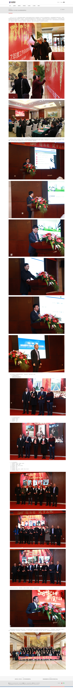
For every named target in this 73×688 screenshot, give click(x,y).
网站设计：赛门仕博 (43, 685)
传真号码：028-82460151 (38, 684)
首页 (10, 5)
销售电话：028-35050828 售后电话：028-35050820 (15, 684)
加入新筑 (34, 5)
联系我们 (58, 2)
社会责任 (29, 5)
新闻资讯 (19, 5)
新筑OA (39, 5)
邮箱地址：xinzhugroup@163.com (28, 684)
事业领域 (24, 5)
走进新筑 (14, 5)
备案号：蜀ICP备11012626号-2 (35, 685)
